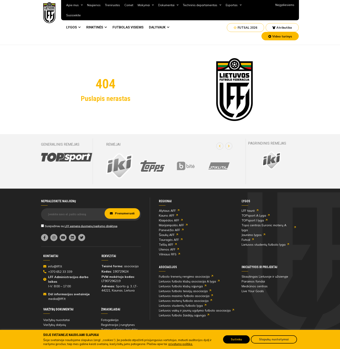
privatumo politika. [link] (180, 344)
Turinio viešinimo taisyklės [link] (119, 330)
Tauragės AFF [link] (169, 240)
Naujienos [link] (94, 5)
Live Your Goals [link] (253, 291)
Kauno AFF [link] (166, 215)
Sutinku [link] (236, 339)
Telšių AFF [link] (166, 245)
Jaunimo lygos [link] (252, 235)
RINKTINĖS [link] (94, 27)
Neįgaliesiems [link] (284, 5)
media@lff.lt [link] (57, 299)
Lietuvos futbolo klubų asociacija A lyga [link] (187, 281)
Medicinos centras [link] (255, 286)
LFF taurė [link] (248, 211)
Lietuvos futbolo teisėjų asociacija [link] (183, 291)
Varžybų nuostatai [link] (56, 320)
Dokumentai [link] (168, 5)
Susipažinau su (81, 226)
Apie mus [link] (74, 5)
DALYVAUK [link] (157, 27)
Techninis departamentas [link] (202, 5)
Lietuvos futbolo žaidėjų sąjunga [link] (182, 315)
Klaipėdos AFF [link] (169, 220)
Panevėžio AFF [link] (169, 230)
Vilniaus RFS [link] (168, 254)
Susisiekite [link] (73, 15)
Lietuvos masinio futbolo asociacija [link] (184, 296)
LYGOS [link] (71, 27)
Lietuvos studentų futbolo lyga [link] (264, 245)
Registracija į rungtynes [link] (118, 325)
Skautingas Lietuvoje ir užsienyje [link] (265, 276)
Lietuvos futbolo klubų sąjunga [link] (181, 286)
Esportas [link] (234, 5)
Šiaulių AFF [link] (167, 235)
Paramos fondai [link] (253, 281)
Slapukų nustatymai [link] (274, 339)
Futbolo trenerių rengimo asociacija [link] (184, 276)
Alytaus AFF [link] (167, 211)
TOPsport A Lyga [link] (254, 215)
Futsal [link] (246, 240)
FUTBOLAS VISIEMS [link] (128, 27)
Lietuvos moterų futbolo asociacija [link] (184, 301)
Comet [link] (128, 5)
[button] (219, 146)
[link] (49, 12)
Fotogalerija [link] (109, 320)
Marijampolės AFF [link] (171, 225)
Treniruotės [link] (112, 5)
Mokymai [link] (146, 5)
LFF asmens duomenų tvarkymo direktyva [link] (91, 226)
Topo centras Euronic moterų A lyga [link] (264, 227)
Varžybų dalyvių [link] (54, 325)
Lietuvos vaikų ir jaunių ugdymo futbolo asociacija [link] (195, 310)
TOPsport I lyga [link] (253, 220)
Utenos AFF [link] (167, 249)
